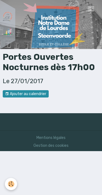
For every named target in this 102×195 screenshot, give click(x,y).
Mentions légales (51, 137)
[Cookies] (11, 184)
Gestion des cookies (51, 145)
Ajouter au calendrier (25, 94)
